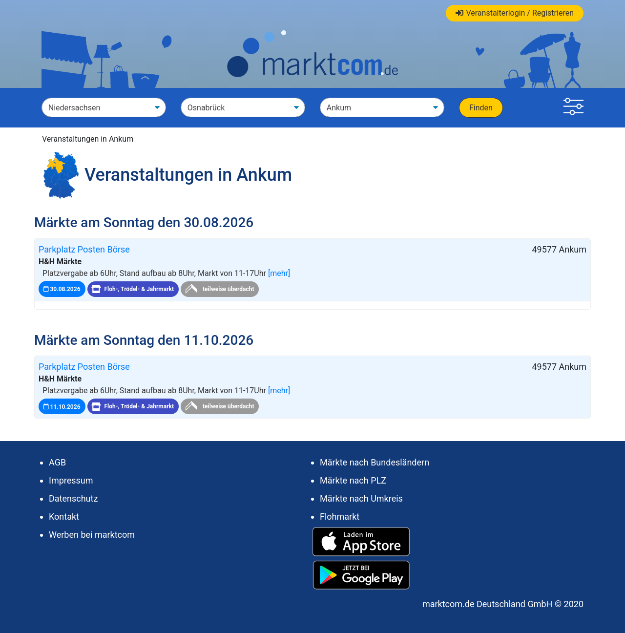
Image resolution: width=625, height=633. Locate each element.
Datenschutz (73, 498)
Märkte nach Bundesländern (374, 462)
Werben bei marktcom (92, 534)
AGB (57, 462)
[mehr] (279, 273)
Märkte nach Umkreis (361, 498)
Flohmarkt (339, 516)
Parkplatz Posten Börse (84, 249)
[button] (573, 108)
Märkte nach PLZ (353, 480)
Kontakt (64, 516)
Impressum (71, 480)
